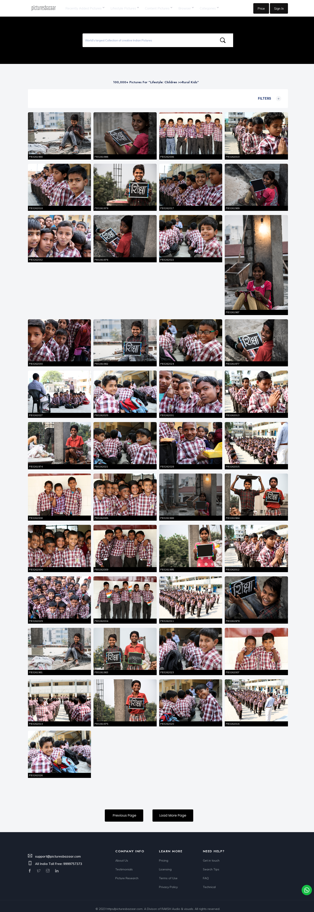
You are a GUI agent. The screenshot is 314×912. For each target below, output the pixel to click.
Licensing (165, 863)
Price (261, 9)
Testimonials (124, 863)
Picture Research (126, 872)
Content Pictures (158, 8)
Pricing (163, 855)
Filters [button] (269, 98)
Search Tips (211, 863)
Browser (185, 8)
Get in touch (211, 855)
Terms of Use (168, 872)
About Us (121, 855)
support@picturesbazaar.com (58, 851)
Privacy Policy (168, 881)
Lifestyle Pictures (124, 8)
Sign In (279, 9)
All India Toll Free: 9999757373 (58, 858)
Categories (209, 8)
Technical (209, 881)
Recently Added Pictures (84, 8)
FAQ (206, 872)
